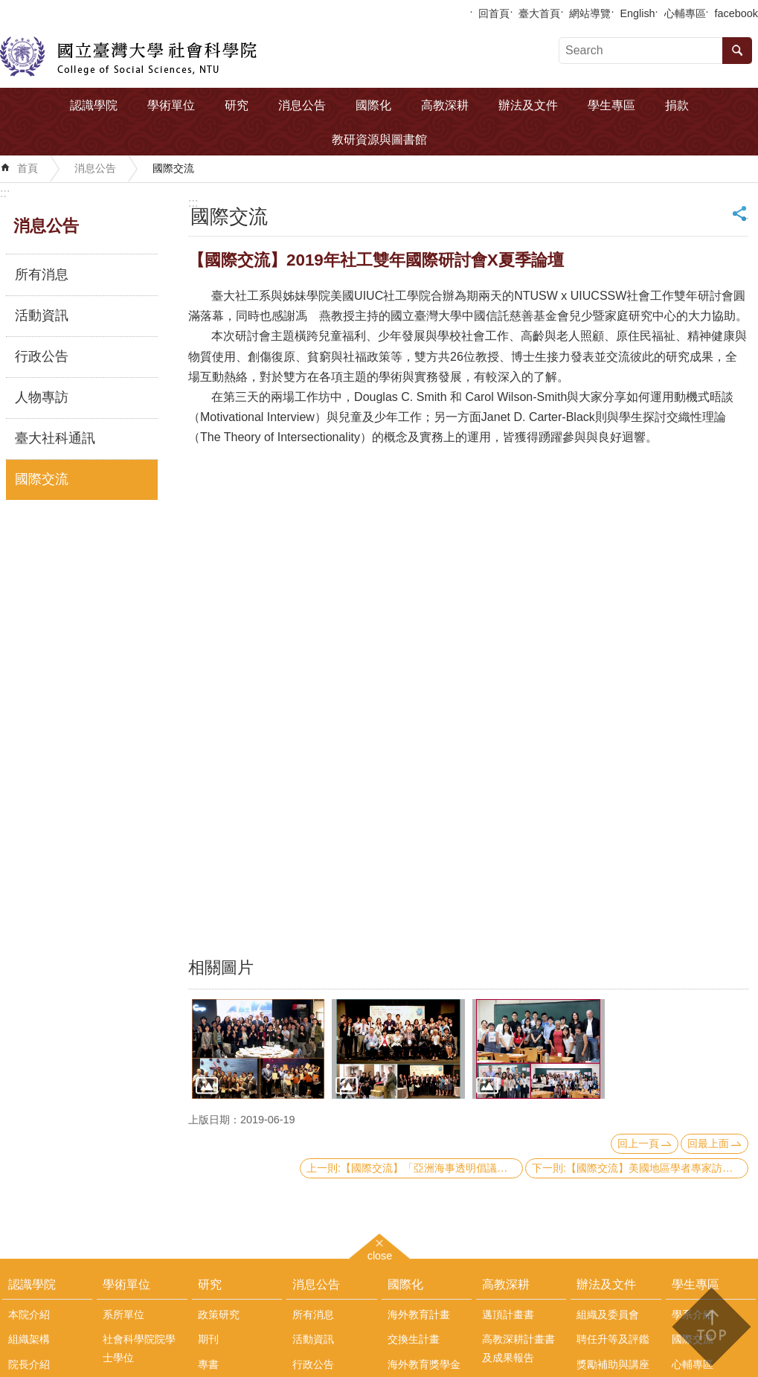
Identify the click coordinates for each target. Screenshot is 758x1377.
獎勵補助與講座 (612, 1364)
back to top (711, 1327)
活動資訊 (41, 315)
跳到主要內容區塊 (7, 7)
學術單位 (171, 105)
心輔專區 (685, 13)
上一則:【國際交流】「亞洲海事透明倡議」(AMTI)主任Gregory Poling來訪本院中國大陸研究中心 (414, 1168)
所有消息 (41, 274)
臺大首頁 (539, 13)
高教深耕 (445, 105)
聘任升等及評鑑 (612, 1339)
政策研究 (219, 1314)
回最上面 (708, 1143)
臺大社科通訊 (55, 438)
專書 (208, 1364)
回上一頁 (638, 1143)
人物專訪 (41, 397)
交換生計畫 (414, 1339)
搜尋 (737, 50)
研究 (236, 105)
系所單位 (123, 1314)
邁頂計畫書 (508, 1314)
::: (5, 193)
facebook (736, 13)
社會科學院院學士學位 (139, 1348)
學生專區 (611, 105)
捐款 (677, 105)
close (380, 1254)
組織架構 (29, 1339)
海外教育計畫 (419, 1314)
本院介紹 (29, 1314)
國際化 (373, 105)
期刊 (208, 1339)
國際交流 (173, 168)
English (637, 13)
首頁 (27, 168)
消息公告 (302, 105)
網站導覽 (590, 13)
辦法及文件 (528, 105)
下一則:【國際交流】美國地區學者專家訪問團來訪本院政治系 (640, 1168)
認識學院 (94, 105)
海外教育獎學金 (424, 1364)
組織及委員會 (607, 1314)
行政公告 (41, 356)
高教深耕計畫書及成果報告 (518, 1348)
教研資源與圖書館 (379, 139)
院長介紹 (29, 1364)
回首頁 (494, 13)
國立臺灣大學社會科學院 (128, 56)
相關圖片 (221, 967)
